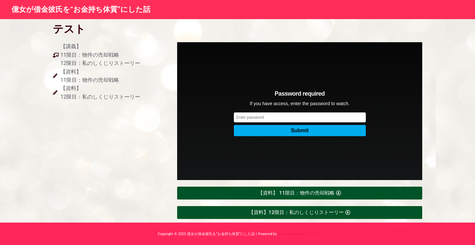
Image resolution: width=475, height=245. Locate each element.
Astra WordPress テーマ (298, 234)
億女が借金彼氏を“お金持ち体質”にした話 (81, 9)
